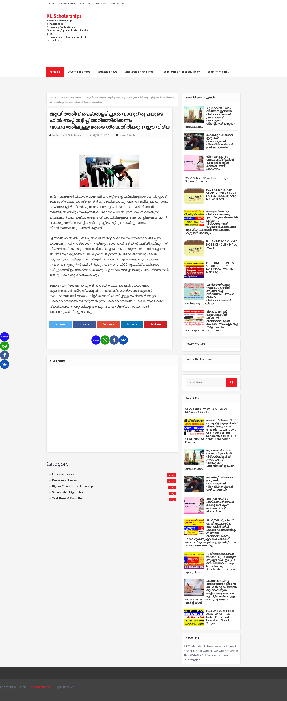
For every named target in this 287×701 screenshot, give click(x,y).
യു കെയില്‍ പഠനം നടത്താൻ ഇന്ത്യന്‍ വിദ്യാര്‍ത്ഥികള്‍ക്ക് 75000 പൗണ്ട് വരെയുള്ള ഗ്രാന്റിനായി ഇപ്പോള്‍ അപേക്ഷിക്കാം (209, 117)
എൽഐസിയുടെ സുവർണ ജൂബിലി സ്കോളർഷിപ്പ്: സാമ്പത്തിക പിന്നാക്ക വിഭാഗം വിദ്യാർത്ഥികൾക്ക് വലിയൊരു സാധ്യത (209, 294)
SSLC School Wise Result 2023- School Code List (206, 180)
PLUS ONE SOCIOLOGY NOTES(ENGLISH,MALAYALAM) (221, 244)
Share (84, 324)
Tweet (60, 324)
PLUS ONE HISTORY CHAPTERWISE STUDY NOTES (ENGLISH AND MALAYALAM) (221, 194)
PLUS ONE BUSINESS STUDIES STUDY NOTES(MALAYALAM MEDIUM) (220, 267)
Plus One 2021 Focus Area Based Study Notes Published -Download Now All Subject (220, 617)
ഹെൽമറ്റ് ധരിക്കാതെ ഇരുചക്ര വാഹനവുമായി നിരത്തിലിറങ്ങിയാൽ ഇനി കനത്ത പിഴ (219, 141)
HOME (52, 4)
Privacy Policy (67, 4)
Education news (63, 474)
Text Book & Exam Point (68, 498)
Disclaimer (101, 4)
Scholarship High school (140, 71)
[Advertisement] (174, 37)
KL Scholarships (64, 15)
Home (55, 71)
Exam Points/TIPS (218, 71)
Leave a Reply (127, 135)
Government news (64, 480)
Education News (107, 71)
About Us (85, 4)
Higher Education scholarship (72, 486)
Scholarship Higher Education (182, 71)
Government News (78, 71)
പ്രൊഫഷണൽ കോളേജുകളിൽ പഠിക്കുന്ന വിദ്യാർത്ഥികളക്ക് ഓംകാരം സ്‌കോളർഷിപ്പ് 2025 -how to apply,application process (211, 321)
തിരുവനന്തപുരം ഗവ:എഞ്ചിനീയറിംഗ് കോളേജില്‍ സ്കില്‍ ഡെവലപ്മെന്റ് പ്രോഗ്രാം (220, 163)
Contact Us (117, 4)
